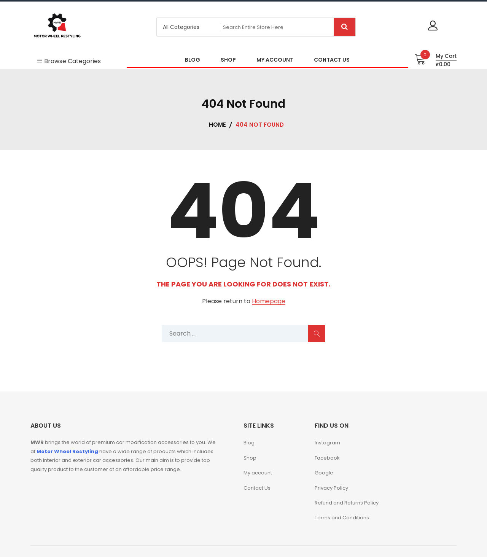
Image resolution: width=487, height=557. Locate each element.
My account (258, 472)
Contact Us (257, 488)
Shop (250, 458)
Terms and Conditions (342, 517)
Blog (249, 442)
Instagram (327, 442)
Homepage (268, 301)
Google (324, 472)
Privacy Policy (331, 488)
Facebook (327, 458)
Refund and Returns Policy (347, 502)
